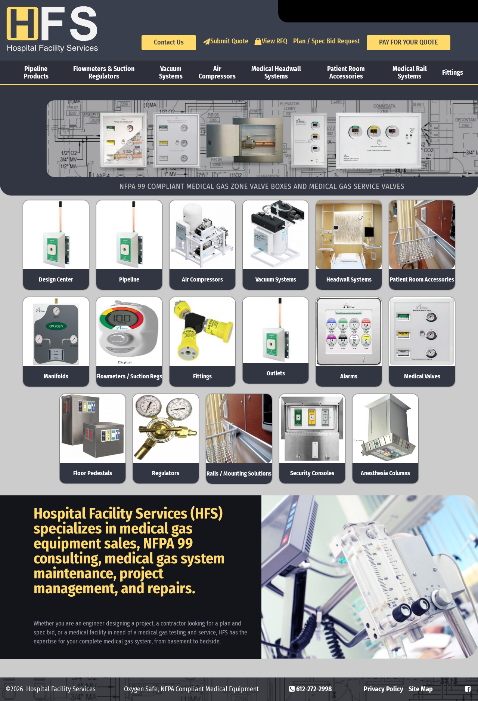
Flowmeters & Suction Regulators (103, 72)
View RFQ (270, 41)
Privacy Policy (383, 689)
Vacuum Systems (171, 72)
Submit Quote (225, 41)
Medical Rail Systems (409, 72)
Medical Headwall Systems (276, 72)
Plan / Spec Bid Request (326, 41)
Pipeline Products (36, 72)
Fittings (452, 72)
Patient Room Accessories (346, 72)
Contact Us (169, 42)
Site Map (421, 689)
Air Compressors (217, 72)
